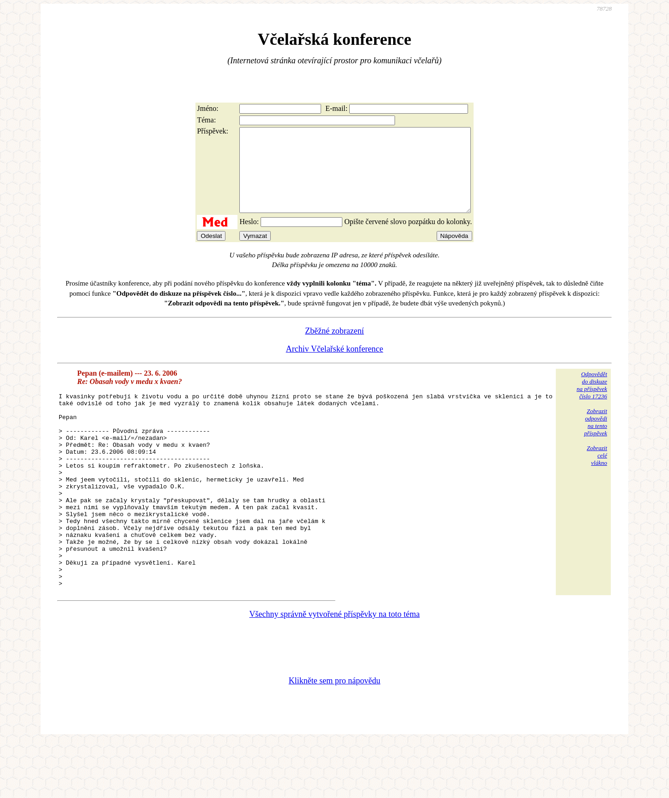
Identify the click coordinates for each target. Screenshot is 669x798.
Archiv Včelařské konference (334, 365)
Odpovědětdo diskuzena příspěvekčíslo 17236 (592, 401)
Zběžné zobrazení (334, 347)
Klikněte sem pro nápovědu (334, 736)
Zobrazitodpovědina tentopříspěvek (595, 438)
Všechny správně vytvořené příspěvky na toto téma (334, 669)
